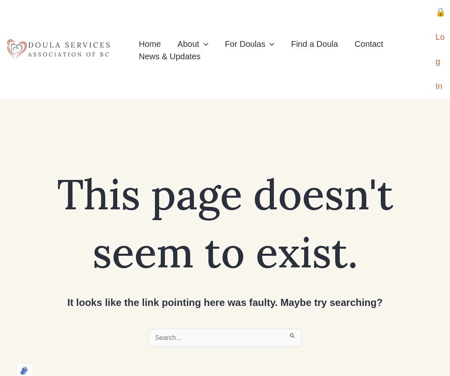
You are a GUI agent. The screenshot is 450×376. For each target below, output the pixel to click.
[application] (203, 25)
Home (150, 25)
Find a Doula (314, 25)
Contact (369, 25)
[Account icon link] (440, 31)
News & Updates (170, 37)
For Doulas (250, 25)
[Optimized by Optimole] (14, 362)
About (192, 25)
